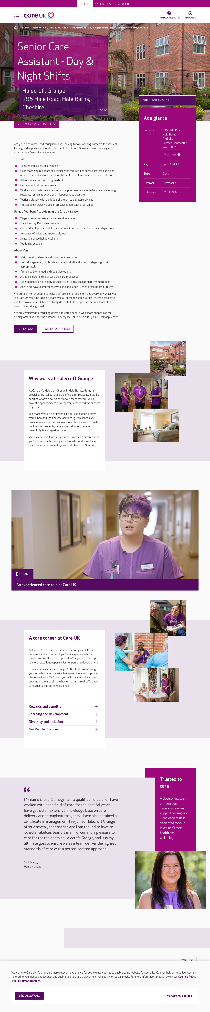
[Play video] (22, 574)
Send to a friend (57, 329)
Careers (84, 4)
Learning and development (63, 714)
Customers (123, 4)
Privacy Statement (28, 981)
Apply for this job (155, 100)
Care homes (103, 4)
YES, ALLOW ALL (29, 996)
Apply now (25, 329)
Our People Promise (63, 729)
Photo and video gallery (36, 124)
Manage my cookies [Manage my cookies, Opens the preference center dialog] (179, 996)
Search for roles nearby (34, 27)
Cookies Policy (187, 976)
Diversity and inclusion (63, 722)
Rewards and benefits (63, 707)
